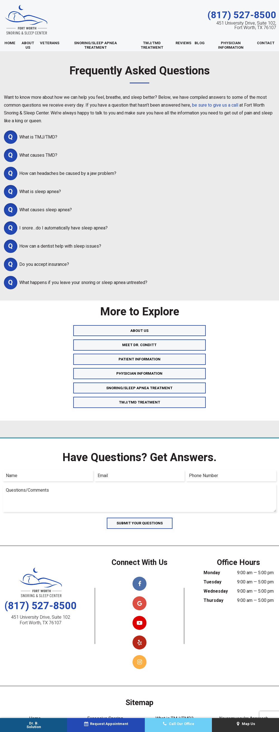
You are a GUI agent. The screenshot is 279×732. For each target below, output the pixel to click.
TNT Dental (240, 715)
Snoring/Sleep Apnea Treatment (95, 45)
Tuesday (212, 524)
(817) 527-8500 (241, 15)
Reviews (183, 43)
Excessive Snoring (105, 660)
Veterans (49, 43)
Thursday (213, 542)
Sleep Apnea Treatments (35, 685)
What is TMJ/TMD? (174, 660)
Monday (212, 515)
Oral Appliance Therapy (105, 677)
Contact (266, 43)
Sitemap (123, 715)
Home (9, 43)
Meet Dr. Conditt (139, 330)
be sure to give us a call (215, 105)
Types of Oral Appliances (105, 685)
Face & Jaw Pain (175, 694)
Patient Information (224, 330)
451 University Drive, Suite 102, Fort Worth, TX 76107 (246, 25)
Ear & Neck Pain (174, 685)
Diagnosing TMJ (174, 669)
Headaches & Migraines (175, 677)
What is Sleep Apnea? (35, 694)
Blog (200, 43)
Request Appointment (244, 694)
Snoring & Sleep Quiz (243, 685)
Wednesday (216, 533)
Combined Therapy (105, 669)
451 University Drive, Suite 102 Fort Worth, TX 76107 (40, 562)
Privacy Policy (148, 715)
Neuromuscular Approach (243, 660)
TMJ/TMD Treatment (152, 45)
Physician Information (230, 45)
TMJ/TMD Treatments (105, 694)
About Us (28, 45)
